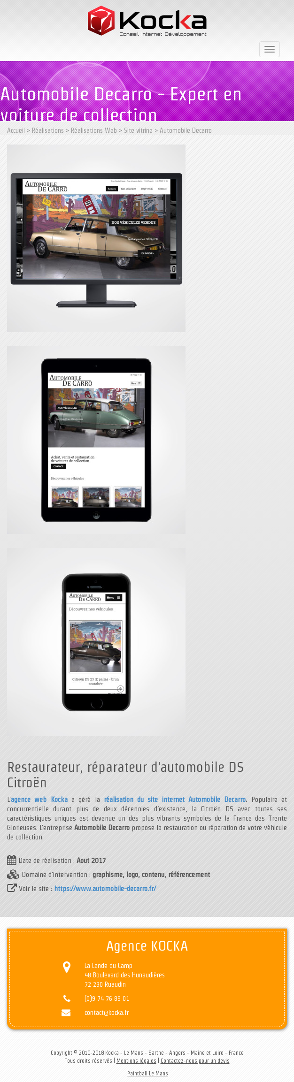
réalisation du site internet (144, 799)
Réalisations (48, 130)
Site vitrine (138, 130)
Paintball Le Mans (147, 1073)
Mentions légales (136, 1061)
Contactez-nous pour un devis (195, 1061)
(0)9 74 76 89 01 (107, 998)
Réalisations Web (94, 130)
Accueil (16, 130)
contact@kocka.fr (107, 1012)
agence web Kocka (39, 799)
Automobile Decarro (186, 130)
